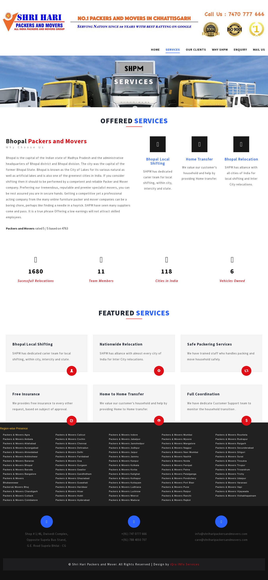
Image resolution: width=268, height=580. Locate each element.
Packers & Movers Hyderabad (73, 500)
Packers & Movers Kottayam (125, 482)
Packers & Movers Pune (175, 487)
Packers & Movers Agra (16, 435)
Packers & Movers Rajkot (176, 500)
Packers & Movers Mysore (177, 439)
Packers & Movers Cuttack (18, 496)
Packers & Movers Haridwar (71, 487)
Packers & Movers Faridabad (72, 456)
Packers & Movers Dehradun (72, 448)
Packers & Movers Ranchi (176, 496)
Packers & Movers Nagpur (177, 448)
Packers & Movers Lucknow (125, 491)
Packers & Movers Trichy (230, 474)
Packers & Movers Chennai (71, 443)
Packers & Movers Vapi (229, 487)
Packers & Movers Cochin (70, 439)
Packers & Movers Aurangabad (20, 448)
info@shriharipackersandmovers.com (221, 534)
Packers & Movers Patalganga (179, 474)
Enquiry (240, 49)
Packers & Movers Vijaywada (232, 491)
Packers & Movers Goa (69, 461)
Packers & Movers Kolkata (124, 465)
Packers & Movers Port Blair (178, 482)
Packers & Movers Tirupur (230, 465)
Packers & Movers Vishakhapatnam (236, 496)
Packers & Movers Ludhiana (125, 487)
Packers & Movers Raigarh (231, 443)
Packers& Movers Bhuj (16, 487)
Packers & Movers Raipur (176, 491)
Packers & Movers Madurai (124, 500)
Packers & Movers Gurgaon (71, 465)
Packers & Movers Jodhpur (124, 448)
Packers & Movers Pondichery (179, 478)
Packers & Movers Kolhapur (125, 478)
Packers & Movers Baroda (18, 469)
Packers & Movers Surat (229, 456)
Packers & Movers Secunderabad (235, 448)
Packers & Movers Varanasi (231, 482)
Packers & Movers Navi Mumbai (180, 452)
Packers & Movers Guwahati (72, 482)
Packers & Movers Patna (176, 469)
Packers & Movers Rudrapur (232, 439)
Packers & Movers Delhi (69, 452)
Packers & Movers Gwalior (71, 469)
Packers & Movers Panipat (177, 465)
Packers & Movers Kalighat (124, 474)
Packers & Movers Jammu (124, 456)
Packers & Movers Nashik (176, 456)
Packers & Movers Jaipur (123, 452)
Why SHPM (220, 49)
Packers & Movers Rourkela (231, 435)
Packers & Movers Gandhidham (74, 474)
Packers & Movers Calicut (70, 435)
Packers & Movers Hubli (69, 496)
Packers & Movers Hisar (69, 491)
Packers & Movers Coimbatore (20, 500)
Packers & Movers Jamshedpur (126, 443)
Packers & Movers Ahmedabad (20, 452)
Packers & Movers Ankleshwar (20, 456)
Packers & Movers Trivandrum (233, 469)
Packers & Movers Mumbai (177, 435)
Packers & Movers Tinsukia (231, 461)
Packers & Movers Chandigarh (20, 491)
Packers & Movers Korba (123, 469)
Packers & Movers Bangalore (19, 474)
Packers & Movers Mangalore (178, 443)
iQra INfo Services (185, 564)
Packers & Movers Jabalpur (125, 439)
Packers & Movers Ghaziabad (73, 478)
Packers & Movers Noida (176, 461)
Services (173, 49)
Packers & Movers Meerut (124, 496)
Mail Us (259, 49)
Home (155, 49)
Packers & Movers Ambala (18, 439)
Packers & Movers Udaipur (231, 478)
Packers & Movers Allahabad (19, 443)
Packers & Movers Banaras (18, 461)
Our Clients (196, 49)
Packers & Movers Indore (123, 435)
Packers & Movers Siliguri (230, 452)
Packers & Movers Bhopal (18, 465)
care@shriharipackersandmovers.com (221, 540)
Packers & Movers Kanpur (124, 461)
